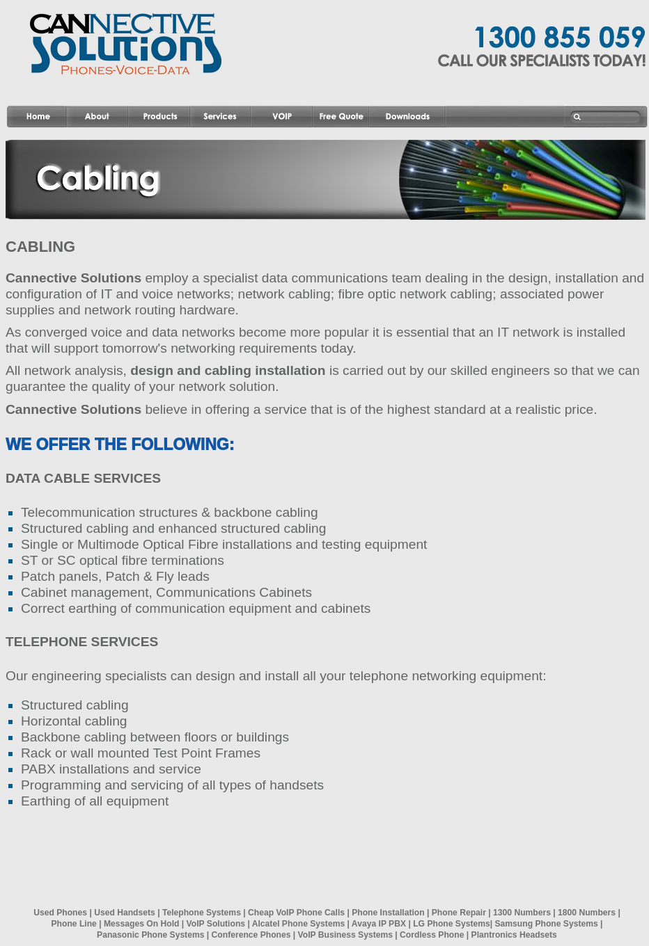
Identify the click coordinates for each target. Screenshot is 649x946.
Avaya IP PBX (379, 924)
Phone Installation (388, 912)
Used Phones (60, 912)
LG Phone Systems (451, 924)
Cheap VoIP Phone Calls (296, 912)
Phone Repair (459, 912)
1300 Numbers (522, 912)
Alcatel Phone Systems (298, 924)
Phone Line (74, 924)
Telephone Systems (201, 912)
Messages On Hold (141, 924)
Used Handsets (124, 912)
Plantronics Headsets (514, 935)
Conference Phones (251, 935)
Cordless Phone (432, 935)
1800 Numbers (587, 912)
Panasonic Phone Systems (150, 935)
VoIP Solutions (216, 924)
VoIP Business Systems (345, 935)
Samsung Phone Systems (545, 924)
